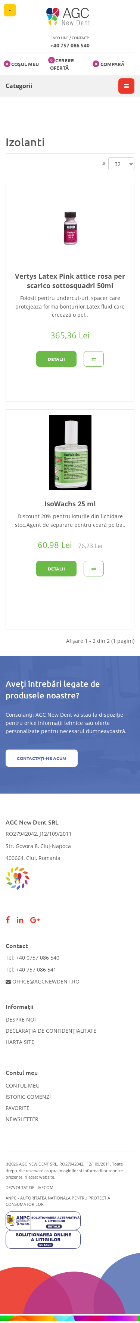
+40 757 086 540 (70, 45)
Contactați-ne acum (41, 758)
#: (104, 163)
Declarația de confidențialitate (51, 1030)
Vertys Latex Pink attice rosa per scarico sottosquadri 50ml (70, 281)
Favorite (17, 1107)
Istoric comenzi (28, 1096)
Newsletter (22, 1119)
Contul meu (23, 1085)
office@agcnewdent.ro (43, 981)
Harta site (20, 1041)
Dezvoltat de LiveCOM (29, 1187)
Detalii (56, 359)
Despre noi (21, 1019)
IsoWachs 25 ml (70, 503)
